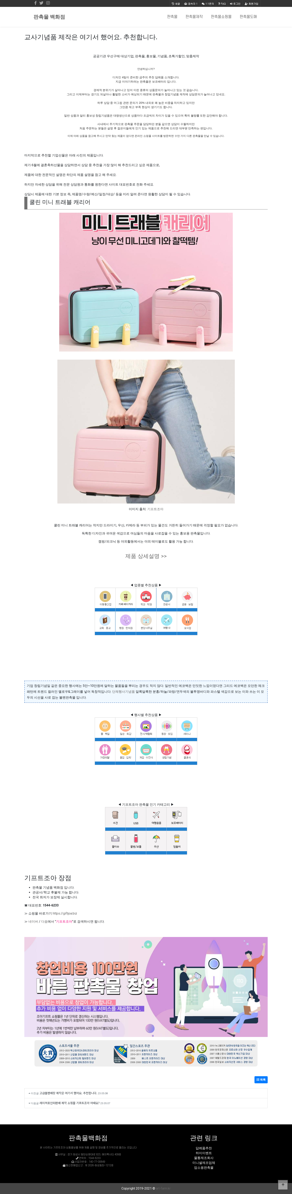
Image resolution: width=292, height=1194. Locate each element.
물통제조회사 (204, 1158)
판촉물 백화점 (49, 17)
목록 (261, 1079)
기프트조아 (155, 509)
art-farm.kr (163, 1188)
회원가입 (251, 3)
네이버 (33, 921)
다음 (44, 921)
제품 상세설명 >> (146, 556)
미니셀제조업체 (203, 1163)
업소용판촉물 (204, 1168)
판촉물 (172, 17)
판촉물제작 (194, 17)
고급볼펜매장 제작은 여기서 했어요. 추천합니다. (68, 1093)
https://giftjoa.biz (65, 913)
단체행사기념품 (123, 692)
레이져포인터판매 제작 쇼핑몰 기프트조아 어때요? (70, 1103)
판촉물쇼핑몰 (221, 17)
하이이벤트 (204, 1153)
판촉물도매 (248, 17)
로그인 (235, 3)
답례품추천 (204, 1148)
